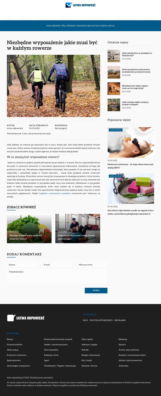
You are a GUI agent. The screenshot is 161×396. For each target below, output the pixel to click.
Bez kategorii (61, 128)
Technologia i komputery (18, 366)
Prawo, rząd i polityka (129, 350)
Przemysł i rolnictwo (16, 355)
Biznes (29, 15)
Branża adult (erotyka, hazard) (58, 339)
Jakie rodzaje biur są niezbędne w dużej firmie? (137, 54)
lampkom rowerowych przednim (55, 193)
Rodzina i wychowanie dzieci (132, 355)
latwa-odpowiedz (15, 128)
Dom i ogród (87, 339)
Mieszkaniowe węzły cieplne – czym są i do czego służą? (135, 87)
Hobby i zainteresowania (56, 345)
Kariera (122, 345)
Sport (46, 360)
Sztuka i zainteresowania (89, 15)
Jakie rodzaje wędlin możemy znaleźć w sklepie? (135, 103)
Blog (85, 320)
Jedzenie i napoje (89, 345)
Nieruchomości (51, 350)
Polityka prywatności (101, 320)
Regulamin (119, 320)
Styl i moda (87, 360)
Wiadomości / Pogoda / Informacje (60, 366)
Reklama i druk (51, 355)
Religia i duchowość (91, 355)
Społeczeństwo (14, 360)
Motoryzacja (54, 15)
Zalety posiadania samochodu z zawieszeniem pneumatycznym (136, 71)
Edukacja (40, 15)
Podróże (68, 15)
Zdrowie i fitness (114, 15)
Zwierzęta (130, 15)
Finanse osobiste (14, 345)
